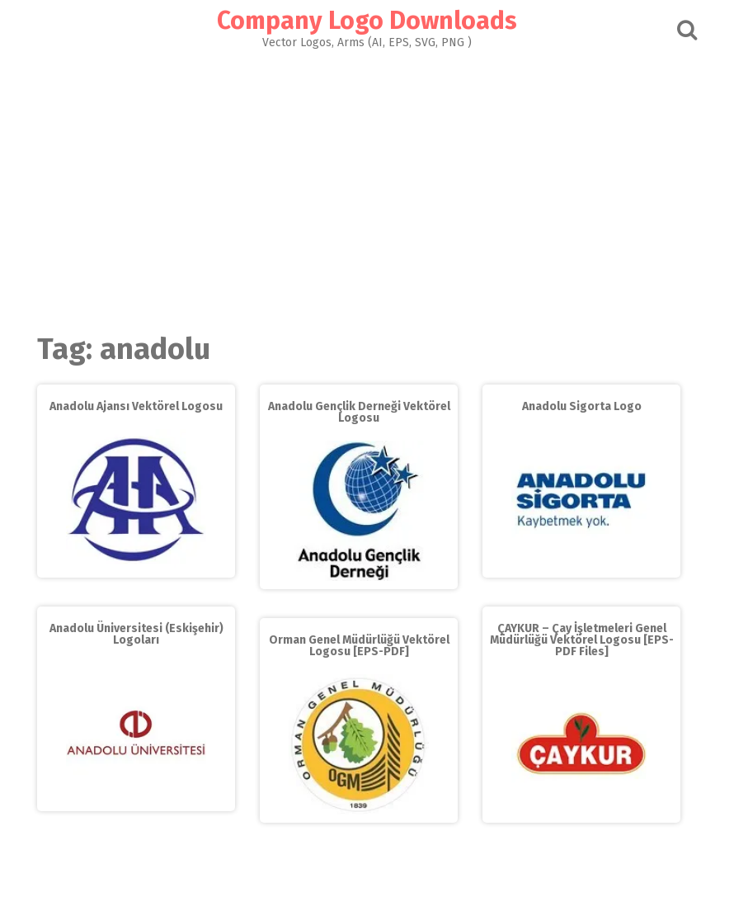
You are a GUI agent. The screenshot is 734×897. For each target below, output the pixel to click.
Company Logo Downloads (367, 20)
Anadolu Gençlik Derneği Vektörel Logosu (359, 412)
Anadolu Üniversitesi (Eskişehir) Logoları (136, 634)
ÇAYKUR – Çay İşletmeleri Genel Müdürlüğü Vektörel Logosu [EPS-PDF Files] (582, 640)
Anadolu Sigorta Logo (582, 406)
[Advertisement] (367, 186)
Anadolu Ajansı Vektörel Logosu (136, 406)
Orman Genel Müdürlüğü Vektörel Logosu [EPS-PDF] (359, 646)
